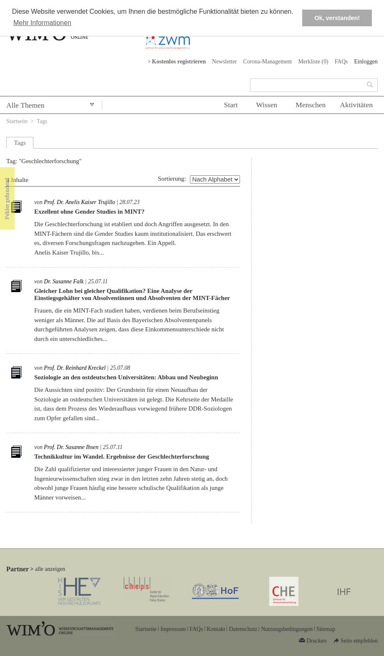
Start (230, 105)
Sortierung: (172, 178)
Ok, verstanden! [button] (337, 18)
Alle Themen (25, 105)
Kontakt (216, 629)
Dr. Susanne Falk (63, 281)
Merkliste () (313, 61)
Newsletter (224, 61)
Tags (42, 121)
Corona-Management (267, 61)
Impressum (173, 629)
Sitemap (325, 629)
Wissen (267, 105)
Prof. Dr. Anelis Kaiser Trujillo (79, 202)
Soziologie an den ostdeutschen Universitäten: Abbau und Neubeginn (126, 377)
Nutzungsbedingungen (287, 629)
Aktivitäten (356, 105)
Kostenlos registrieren (179, 61)
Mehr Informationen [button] (42, 22)
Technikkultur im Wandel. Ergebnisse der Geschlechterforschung (121, 456)
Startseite (17, 121)
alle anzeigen (50, 569)
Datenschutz (243, 629)
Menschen (311, 105)
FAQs (341, 61)
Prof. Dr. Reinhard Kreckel (75, 368)
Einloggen (366, 61)
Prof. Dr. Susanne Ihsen (71, 447)
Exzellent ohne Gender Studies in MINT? (89, 211)
